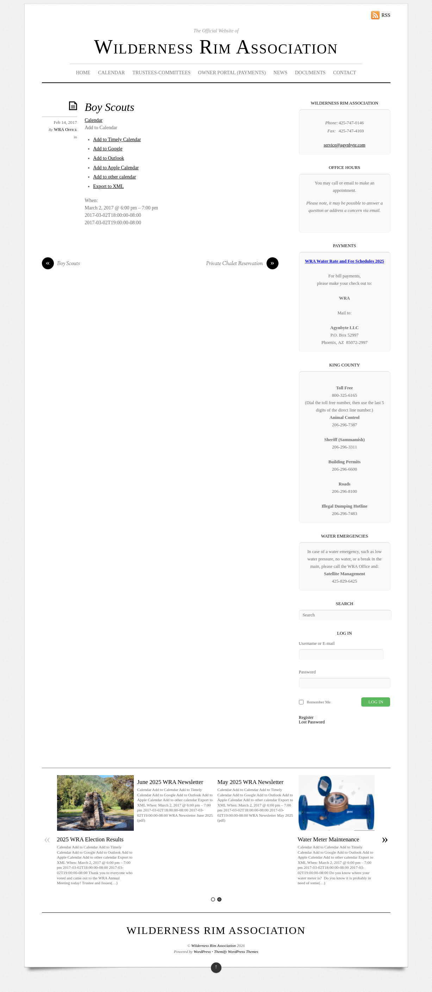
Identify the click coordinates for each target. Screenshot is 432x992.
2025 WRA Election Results (90, 839)
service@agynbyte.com (344, 145)
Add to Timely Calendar (117, 139)
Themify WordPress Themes (236, 951)
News (281, 72)
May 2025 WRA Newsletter (251, 782)
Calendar (111, 72)
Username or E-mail (317, 643)
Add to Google (108, 148)
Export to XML (108, 186)
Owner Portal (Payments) (232, 72)
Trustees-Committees (161, 72)
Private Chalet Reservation (242, 264)
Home (83, 72)
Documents (310, 72)
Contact (344, 72)
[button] (101, 127)
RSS (386, 15)
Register (306, 717)
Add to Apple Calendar (116, 167)
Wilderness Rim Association (216, 47)
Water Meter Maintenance (328, 839)
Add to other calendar (114, 177)
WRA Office (65, 129)
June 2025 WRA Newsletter (170, 782)
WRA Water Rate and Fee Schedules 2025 (344, 261)
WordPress (202, 951)
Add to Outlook (108, 158)
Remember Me (319, 702)
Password (307, 672)
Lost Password (312, 722)
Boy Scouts (109, 107)
